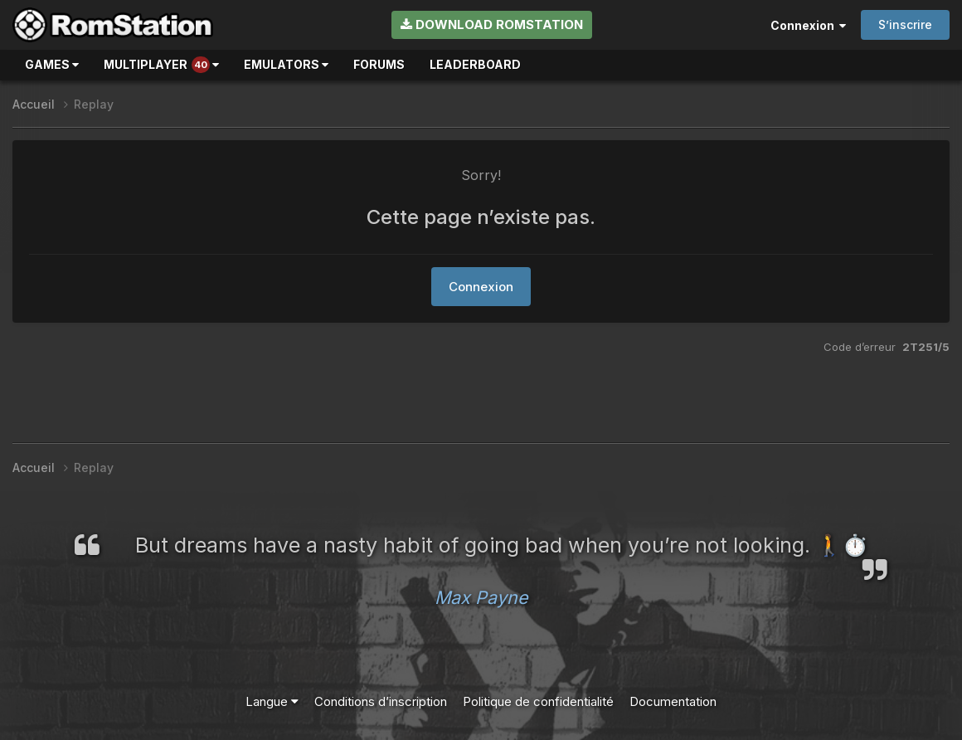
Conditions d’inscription (380, 701)
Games (52, 64)
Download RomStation (492, 24)
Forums (379, 64)
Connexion (808, 25)
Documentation (673, 701)
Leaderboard (475, 64)
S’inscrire (905, 24)
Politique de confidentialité (538, 701)
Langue (272, 701)
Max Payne (481, 597)
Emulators (286, 64)
